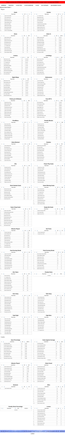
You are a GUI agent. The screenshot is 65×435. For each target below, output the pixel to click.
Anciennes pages (56, 5)
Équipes (11, 5)
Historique (44, 5)
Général (3, 5)
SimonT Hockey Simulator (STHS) (16, 431)
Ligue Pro (19, 5)
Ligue (37, 5)
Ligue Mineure (28, 5)
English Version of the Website (38, 431)
